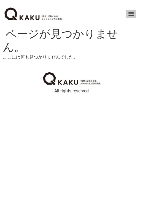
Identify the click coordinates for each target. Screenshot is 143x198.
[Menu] (131, 14)
